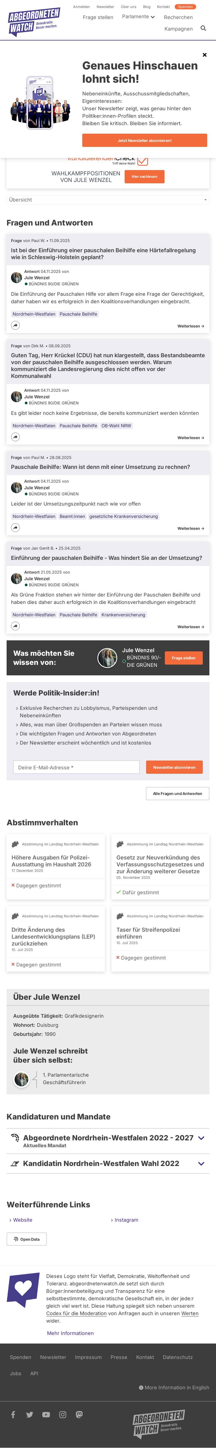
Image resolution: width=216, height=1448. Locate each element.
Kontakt (163, 7)
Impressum (88, 1357)
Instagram (126, 1220)
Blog (147, 7)
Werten (190, 1313)
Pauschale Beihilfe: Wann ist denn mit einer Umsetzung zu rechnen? (100, 467)
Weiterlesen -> (190, 326)
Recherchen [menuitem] (178, 17)
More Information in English (174, 1387)
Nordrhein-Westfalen (34, 314)
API (34, 1373)
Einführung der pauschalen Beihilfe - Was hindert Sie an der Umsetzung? (106, 558)
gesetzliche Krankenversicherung (123, 516)
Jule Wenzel (37, 277)
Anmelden (81, 7)
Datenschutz (178, 1357)
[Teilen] (15, 325)
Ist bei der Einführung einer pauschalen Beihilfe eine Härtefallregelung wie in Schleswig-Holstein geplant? (103, 253)
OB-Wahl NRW (116, 425)
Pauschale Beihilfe (78, 314)
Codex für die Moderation (76, 1313)
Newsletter (105, 7)
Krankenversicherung (123, 614)
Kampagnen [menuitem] (179, 29)
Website (22, 1220)
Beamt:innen (72, 516)
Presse (119, 1357)
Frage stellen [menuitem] (98, 17)
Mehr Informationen (70, 1333)
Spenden (185, 7)
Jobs (15, 1373)
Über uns (128, 7)
